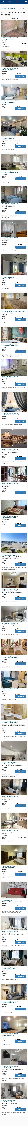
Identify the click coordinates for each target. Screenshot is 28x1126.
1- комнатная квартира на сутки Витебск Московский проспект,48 (10, 414)
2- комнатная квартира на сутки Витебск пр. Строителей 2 (10, 101)
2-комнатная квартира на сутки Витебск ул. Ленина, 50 (10, 204)
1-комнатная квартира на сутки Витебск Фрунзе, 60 (10, 899)
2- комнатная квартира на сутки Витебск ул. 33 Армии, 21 (10, 69)
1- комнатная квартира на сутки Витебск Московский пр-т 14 (10, 517)
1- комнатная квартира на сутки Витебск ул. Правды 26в (10, 137)
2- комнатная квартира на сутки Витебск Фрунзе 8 (10, 238)
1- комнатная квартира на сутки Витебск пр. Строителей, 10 (10, 932)
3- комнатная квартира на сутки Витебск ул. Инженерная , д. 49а (10, 171)
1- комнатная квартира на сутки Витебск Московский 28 (10, 1034)
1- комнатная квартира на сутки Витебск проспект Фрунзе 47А (10, 590)
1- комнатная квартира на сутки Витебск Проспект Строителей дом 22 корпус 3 (14, 310)
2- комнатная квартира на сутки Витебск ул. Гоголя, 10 (10, 38)
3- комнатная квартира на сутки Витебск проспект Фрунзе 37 (10, 967)
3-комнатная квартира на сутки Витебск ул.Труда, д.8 (10, 763)
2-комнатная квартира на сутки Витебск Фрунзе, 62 (10, 1101)
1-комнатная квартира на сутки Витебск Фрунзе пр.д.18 (10, 276)
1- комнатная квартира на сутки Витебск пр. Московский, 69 (10, 1001)
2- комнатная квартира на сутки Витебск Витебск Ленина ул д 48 (10, 344)
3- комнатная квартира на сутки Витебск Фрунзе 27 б (10, 1067)
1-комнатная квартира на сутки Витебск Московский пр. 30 (10, 624)
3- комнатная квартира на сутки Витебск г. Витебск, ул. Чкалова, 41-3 (11, 831)
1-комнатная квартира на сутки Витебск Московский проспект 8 (10, 554)
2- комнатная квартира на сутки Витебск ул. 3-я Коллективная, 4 (10, 656)
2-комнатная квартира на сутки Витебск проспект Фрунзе (10, 867)
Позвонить (21, 76)
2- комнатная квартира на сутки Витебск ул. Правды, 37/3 (10, 377)
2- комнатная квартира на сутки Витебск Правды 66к (10, 689)
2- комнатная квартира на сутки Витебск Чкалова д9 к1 (10, 797)
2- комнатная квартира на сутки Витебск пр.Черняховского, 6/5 (10, 484)
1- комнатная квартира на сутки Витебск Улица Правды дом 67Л (10, 721)
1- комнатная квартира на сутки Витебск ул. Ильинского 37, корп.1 (10, 450)
